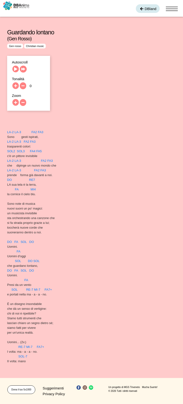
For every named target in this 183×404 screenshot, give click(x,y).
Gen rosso (15, 46)
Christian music (35, 46)
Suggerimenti (53, 388)
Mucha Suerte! (150, 387)
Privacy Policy (54, 394)
